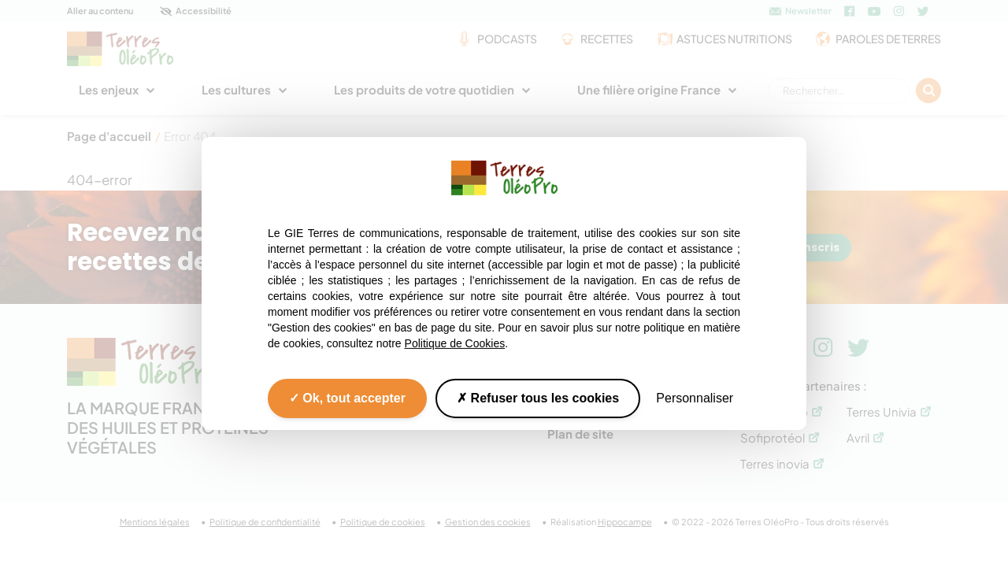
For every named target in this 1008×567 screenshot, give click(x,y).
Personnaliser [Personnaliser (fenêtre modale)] (694, 398)
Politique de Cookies (455, 343)
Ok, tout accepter (347, 398)
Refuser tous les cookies (538, 398)
